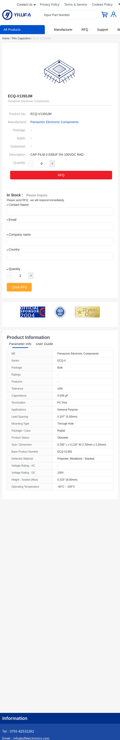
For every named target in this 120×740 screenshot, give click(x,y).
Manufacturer (63, 29)
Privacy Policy (49, 4)
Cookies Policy (102, 4)
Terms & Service (75, 4)
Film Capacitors (22, 38)
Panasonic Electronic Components (54, 122)
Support (102, 29)
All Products (12, 29)
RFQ (85, 29)
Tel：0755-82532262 (18, 731)
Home (6, 38)
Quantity (13, 269)
